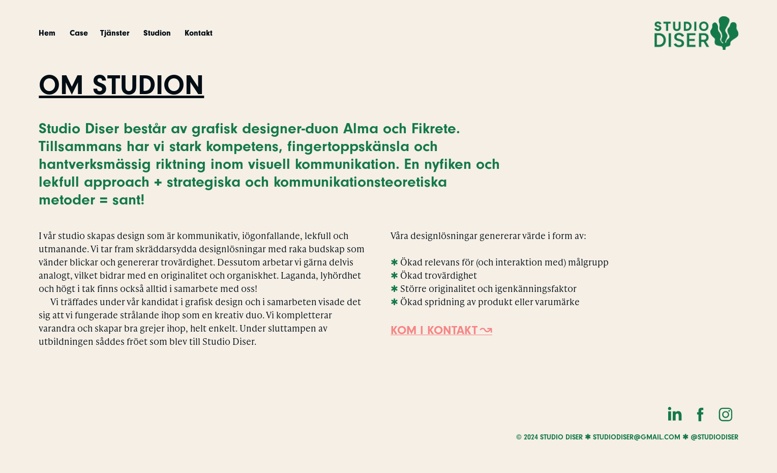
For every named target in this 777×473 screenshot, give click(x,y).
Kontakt (199, 33)
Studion (157, 33)
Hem (47, 33)
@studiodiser (714, 437)
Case (79, 33)
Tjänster (114, 33)
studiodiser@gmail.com (636, 437)
